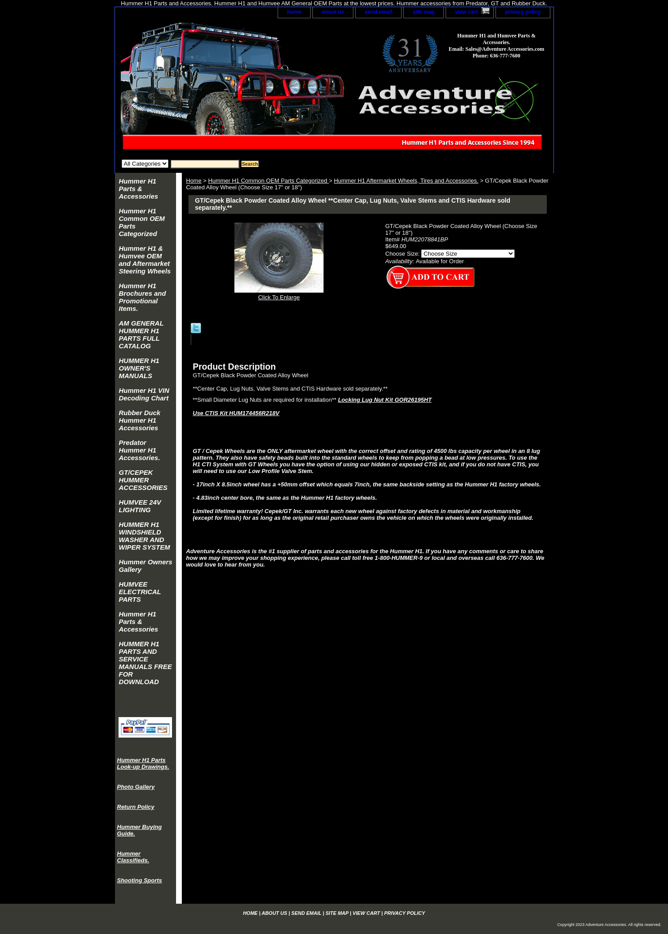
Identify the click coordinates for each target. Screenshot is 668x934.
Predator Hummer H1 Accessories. (139, 450)
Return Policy (136, 806)
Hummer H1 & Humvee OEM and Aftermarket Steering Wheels (145, 260)
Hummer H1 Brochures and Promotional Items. (142, 297)
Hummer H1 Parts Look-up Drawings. (143, 763)
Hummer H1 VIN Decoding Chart (144, 394)
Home (194, 180)
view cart (466, 12)
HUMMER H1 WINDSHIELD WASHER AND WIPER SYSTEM (144, 536)
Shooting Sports (139, 880)
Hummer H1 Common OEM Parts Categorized (268, 180)
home (294, 12)
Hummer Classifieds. (133, 857)
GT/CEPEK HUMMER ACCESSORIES (143, 480)
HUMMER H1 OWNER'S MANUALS (139, 368)
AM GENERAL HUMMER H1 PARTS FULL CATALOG (141, 334)
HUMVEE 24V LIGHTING (140, 506)
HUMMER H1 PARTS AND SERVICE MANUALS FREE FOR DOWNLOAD (145, 662)
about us (333, 12)
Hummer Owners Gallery (145, 565)
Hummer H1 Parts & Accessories (138, 188)
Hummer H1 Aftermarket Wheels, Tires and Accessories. (406, 180)
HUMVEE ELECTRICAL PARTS (140, 591)
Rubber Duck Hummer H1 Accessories (139, 420)
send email (378, 12)
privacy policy (523, 12)
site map (423, 12)
